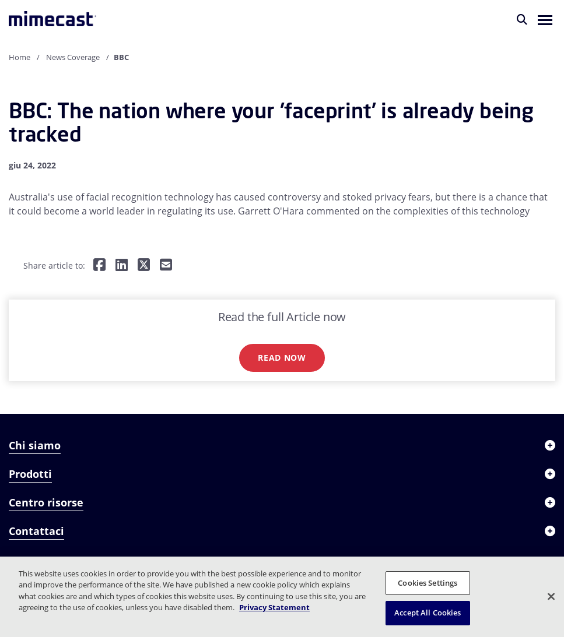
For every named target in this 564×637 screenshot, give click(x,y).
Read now (282, 357)
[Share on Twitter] (144, 265)
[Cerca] (522, 19)
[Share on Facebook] (99, 265)
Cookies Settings (427, 583)
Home (19, 57)
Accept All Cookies (427, 612)
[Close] (551, 596)
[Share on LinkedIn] (121, 265)
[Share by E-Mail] (166, 265)
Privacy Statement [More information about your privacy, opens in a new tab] (274, 607)
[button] (545, 19)
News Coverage (73, 57)
